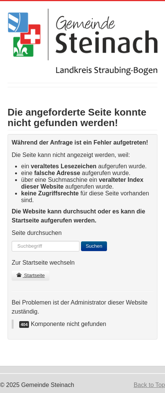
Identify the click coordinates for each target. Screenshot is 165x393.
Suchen (94, 246)
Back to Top (149, 385)
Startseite (30, 275)
